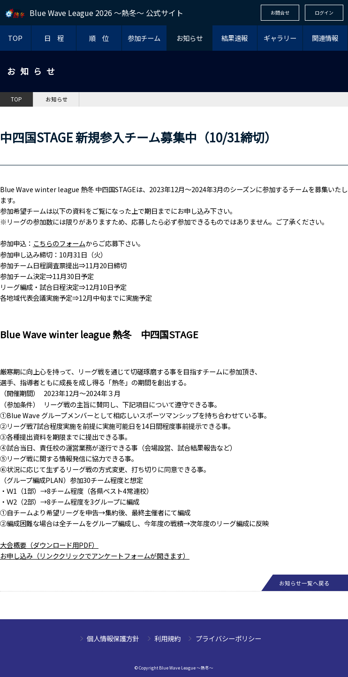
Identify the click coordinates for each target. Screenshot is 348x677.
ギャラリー (280, 38)
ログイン (324, 12)
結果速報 (234, 38)
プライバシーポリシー (228, 638)
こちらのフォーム (59, 243)
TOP (15, 38)
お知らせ (189, 38)
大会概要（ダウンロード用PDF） (49, 545)
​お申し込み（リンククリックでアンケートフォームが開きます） (94, 555)
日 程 (54, 38)
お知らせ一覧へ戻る (304, 583)
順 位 (99, 38)
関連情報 (325, 38)
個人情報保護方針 (113, 638)
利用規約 (167, 638)
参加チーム (144, 38)
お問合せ (280, 12)
